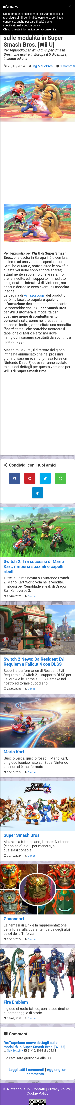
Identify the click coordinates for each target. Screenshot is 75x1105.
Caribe (32, 596)
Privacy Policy (59, 1089)
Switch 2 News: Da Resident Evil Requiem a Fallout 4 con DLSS (35, 662)
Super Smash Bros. (22, 835)
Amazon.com (34, 295)
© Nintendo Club (16, 1089)
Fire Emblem (16, 1002)
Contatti (38, 1089)
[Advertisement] (37, 162)
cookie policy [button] (32, 25)
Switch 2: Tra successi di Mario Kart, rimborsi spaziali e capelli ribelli (34, 566)
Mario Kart (14, 751)
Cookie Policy (37, 1093)
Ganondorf (14, 918)
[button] (70, 6)
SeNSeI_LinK (15, 1050)
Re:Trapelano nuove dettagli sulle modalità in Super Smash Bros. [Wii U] (34, 1045)
